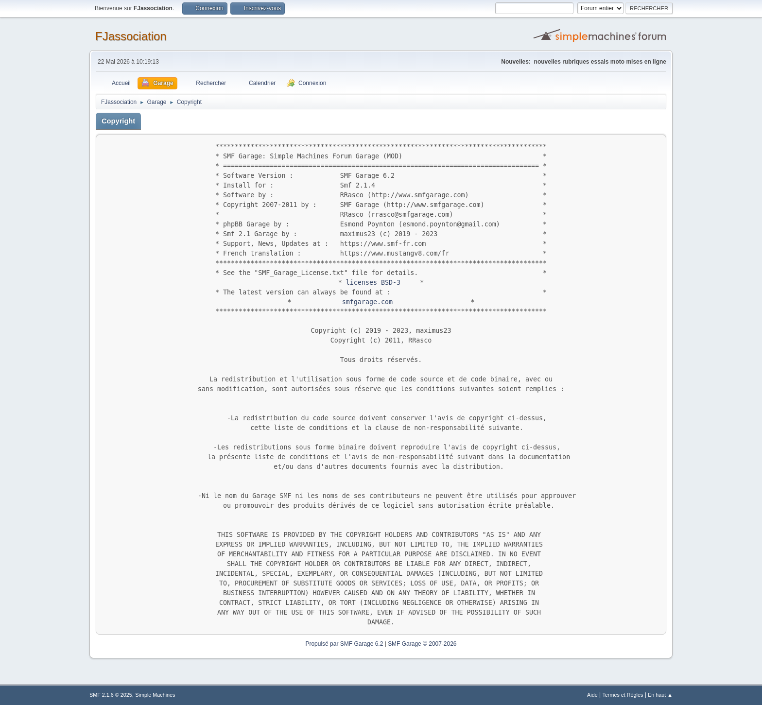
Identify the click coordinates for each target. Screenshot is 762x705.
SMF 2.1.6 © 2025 (110, 695)
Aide (592, 695)
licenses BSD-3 (373, 282)
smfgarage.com (367, 302)
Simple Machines (155, 695)
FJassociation (131, 36)
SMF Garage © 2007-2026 (422, 643)
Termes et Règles (622, 695)
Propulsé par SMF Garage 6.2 (344, 643)
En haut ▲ (660, 695)
